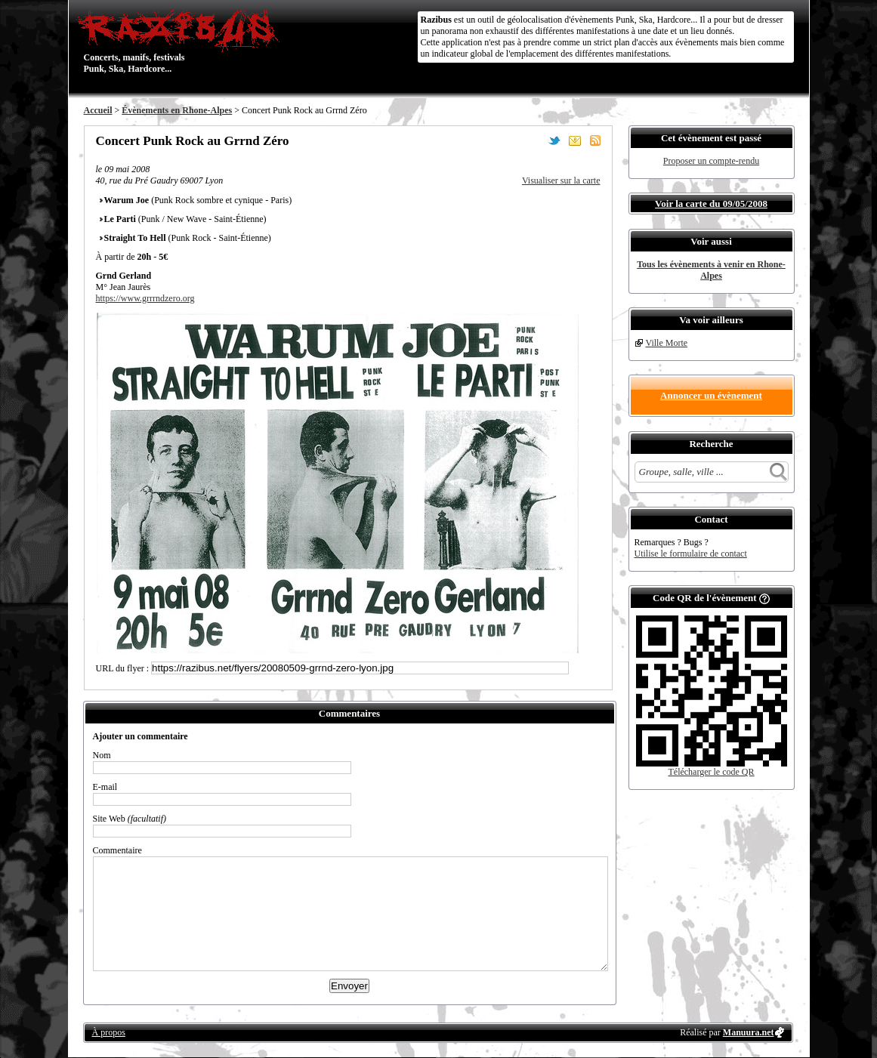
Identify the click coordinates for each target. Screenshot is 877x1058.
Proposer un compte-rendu (711, 161)
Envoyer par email (575, 140)
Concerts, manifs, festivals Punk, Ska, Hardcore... (181, 41)
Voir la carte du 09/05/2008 (711, 203)
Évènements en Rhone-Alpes (177, 110)
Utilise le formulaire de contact (691, 553)
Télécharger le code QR (711, 772)
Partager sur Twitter (554, 140)
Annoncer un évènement (711, 395)
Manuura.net (748, 1032)
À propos (108, 1032)
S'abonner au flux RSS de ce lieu (595, 140)
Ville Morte (667, 343)
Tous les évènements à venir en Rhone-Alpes (711, 270)
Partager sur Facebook (534, 140)
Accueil (98, 110)
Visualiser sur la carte (561, 180)
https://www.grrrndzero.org (145, 298)
